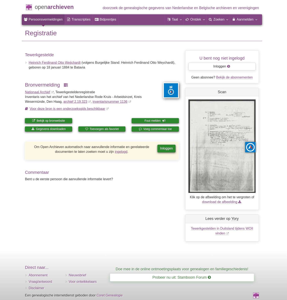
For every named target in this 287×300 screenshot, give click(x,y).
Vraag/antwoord (40, 281)
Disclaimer (36, 288)
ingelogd (121, 151)
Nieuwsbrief (77, 275)
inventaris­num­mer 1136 (110, 101)
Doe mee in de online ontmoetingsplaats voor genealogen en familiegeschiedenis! (182, 269)
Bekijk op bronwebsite (48, 120)
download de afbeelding (222, 202)
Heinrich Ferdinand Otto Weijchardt (55, 62)
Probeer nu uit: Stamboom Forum (181, 277)
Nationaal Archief (37, 92)
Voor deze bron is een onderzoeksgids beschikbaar (67, 108)
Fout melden (155, 120)
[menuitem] (43, 19)
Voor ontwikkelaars (83, 281)
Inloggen (166, 148)
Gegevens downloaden (48, 129)
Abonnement (38, 275)
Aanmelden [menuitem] (244, 19)
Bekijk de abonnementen (234, 77)
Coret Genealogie (109, 295)
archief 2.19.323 (75, 101)
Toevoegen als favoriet (102, 129)
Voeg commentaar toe (155, 129)
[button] (174, 19)
